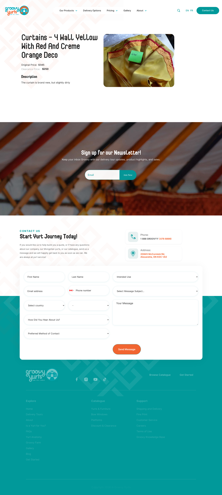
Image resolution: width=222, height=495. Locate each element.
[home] (17, 11)
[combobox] (71, 290)
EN (187, 10)
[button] (68, 10)
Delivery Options (92, 10)
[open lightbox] (142, 60)
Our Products (66, 10)
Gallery (127, 10)
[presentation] (134, 334)
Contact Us (208, 10)
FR (191, 10)
